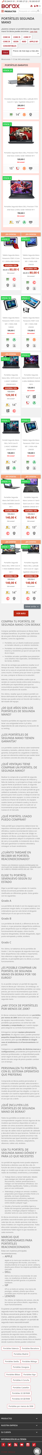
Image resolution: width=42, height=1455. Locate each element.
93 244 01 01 (9, 1)
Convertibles (9, 46)
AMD (24, 41)
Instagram (28, 1444)
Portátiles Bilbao (13, 1374)
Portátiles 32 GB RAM (21, 1393)
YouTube (22, 1444)
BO (10, 6)
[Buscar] (29, 11)
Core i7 (27, 37)
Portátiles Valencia (11, 1348)
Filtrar (5, 52)
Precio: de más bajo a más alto (26, 52)
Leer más (33, 31)
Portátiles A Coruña (21, 1380)
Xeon (15, 41)
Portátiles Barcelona (30, 1348)
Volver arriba (32, 606)
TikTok (34, 1444)
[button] (8, 11)
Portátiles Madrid (21, 1354)
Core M (6, 37)
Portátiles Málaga (29, 1361)
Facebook (3, 1444)
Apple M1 (34, 41)
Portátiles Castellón (21, 1387)
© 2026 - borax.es (8, 1452)
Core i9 (6, 41)
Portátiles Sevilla (12, 1361)
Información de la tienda (13, 1439)
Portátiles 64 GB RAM (21, 1399)
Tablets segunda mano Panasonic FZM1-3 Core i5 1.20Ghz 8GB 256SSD (11, 258)
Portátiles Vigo (30, 1374)
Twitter (9, 1444)
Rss (15, 1444)
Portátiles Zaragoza (21, 1367)
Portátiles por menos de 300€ (21, 1406)
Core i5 (16, 37)
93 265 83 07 (34, 1)
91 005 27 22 (22, 1)
